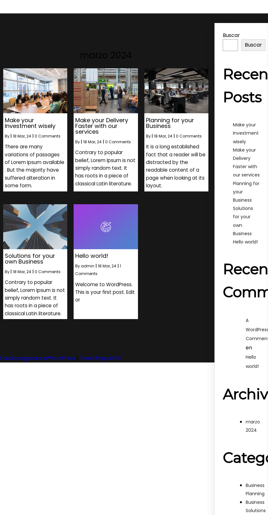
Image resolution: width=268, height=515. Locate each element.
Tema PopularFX (100, 356)
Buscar (231, 35)
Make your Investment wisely (246, 133)
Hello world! (245, 242)
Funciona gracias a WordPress (38, 356)
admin (87, 265)
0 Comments (48, 135)
